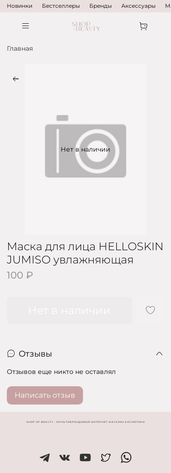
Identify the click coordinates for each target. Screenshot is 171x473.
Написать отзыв (45, 395)
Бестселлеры (61, 5)
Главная (20, 48)
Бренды (100, 5)
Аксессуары (138, 5)
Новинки (19, 5)
